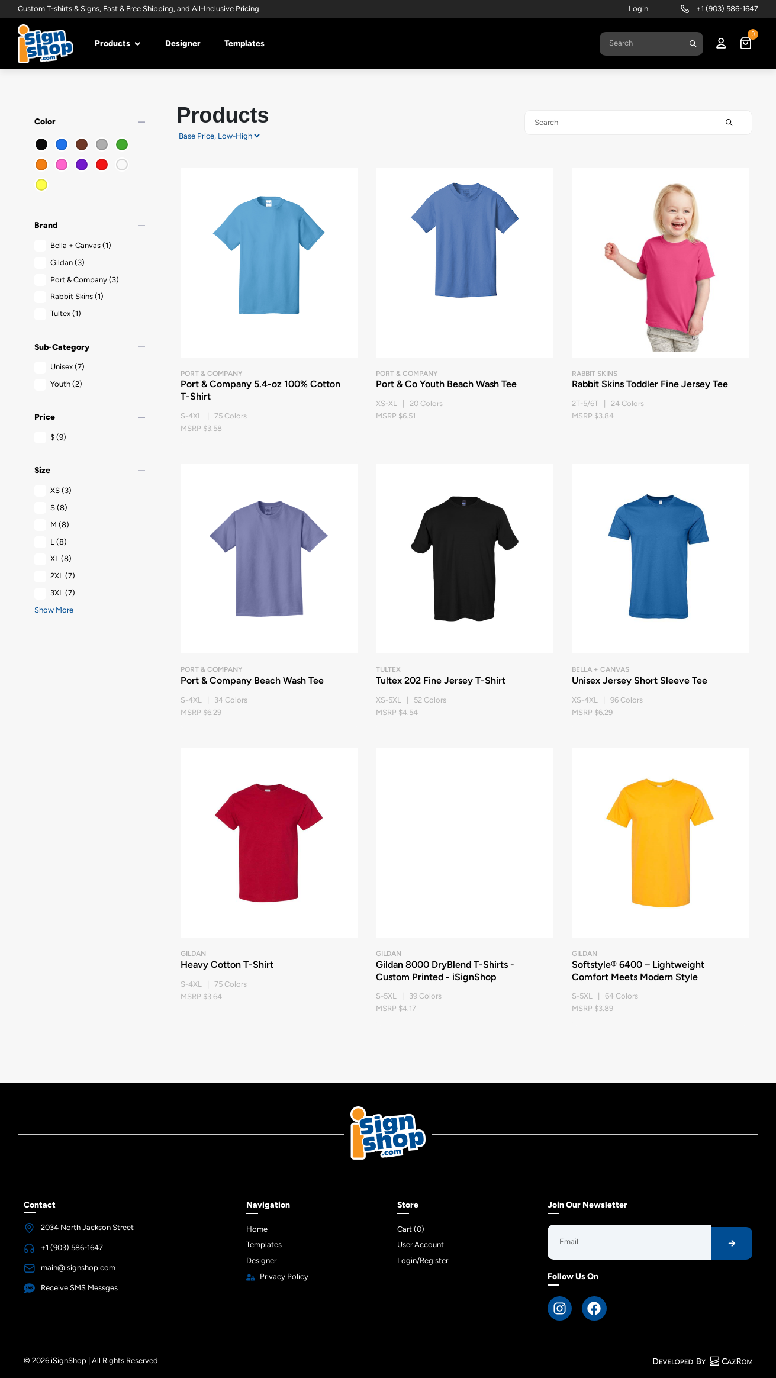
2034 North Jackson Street (87, 1227)
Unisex (59, 367)
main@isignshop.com (78, 1267)
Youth (58, 384)
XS (53, 491)
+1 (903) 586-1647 (727, 8)
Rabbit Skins (69, 297)
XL (53, 559)
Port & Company (76, 280)
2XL (54, 576)
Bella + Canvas (72, 246)
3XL (54, 593)
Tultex (57, 314)
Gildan (59, 263)
